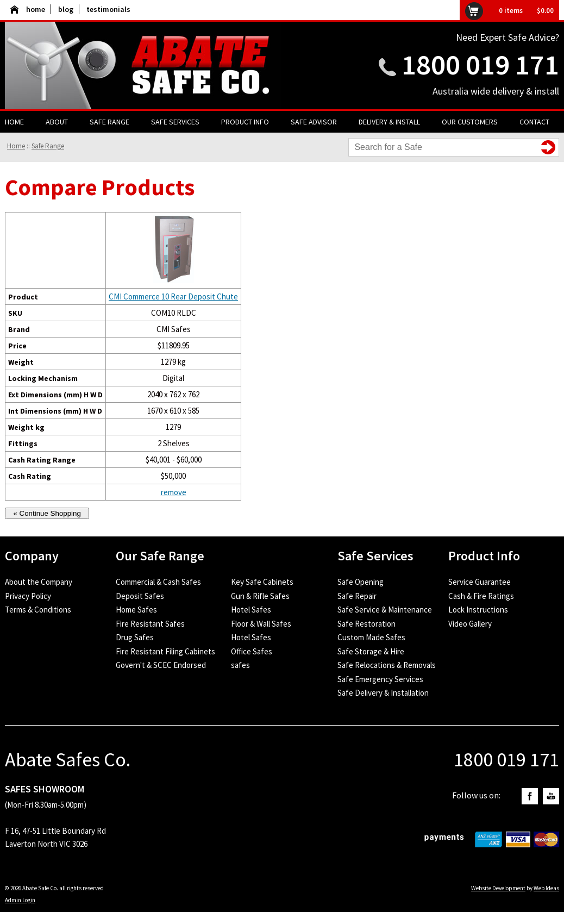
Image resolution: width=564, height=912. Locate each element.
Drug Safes (135, 637)
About (57, 122)
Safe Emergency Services (380, 679)
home (27, 9)
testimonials (108, 9)
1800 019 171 (480, 64)
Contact (534, 122)
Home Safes (136, 609)
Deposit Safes (140, 596)
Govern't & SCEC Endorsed (161, 665)
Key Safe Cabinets (262, 582)
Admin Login (20, 900)
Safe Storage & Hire (370, 651)
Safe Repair (357, 596)
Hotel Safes (251, 609)
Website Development (498, 888)
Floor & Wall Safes (261, 624)
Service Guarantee (479, 582)
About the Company (38, 582)
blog (65, 9)
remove (173, 492)
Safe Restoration (366, 624)
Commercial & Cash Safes (158, 582)
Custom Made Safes (371, 637)
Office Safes (251, 651)
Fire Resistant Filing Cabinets (165, 651)
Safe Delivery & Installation (383, 693)
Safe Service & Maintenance (384, 609)
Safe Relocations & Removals (386, 665)
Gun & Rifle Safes (260, 596)
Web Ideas (546, 888)
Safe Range (109, 122)
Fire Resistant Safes (150, 624)
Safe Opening (360, 582)
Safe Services (175, 122)
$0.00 (545, 10)
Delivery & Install (389, 122)
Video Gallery (470, 624)
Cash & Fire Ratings (481, 596)
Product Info (245, 122)
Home (14, 122)
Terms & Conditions (38, 609)
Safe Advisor (314, 122)
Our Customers (470, 122)
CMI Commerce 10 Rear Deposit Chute (173, 296)
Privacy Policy (28, 596)
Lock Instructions (478, 609)
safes (240, 665)
